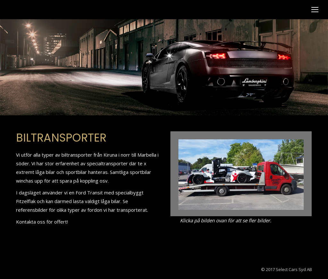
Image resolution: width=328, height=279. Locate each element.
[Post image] (241, 174)
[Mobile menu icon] (314, 9)
